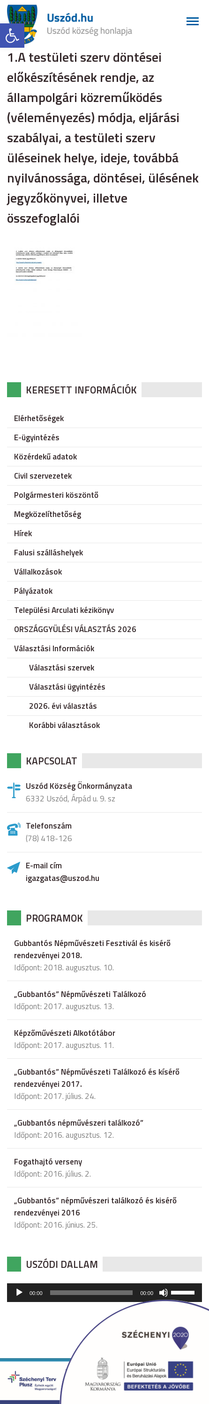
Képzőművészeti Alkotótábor (64, 1033)
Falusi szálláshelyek (48, 552)
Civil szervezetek (43, 476)
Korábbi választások (64, 725)
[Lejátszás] (19, 1292)
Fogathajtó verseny (48, 1162)
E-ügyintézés (37, 437)
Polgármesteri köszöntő (56, 495)
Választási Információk (54, 648)
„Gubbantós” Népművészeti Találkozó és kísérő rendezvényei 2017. (96, 1078)
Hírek (23, 533)
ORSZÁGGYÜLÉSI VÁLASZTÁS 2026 (75, 629)
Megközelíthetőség (47, 514)
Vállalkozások (38, 572)
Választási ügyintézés (67, 687)
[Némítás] (163, 1292)
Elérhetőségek (39, 418)
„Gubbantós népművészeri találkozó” (78, 1123)
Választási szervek (61, 668)
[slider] (91, 1292)
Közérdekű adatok (45, 457)
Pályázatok (33, 591)
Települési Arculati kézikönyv (64, 610)
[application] (104, 1292)
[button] (12, 35)
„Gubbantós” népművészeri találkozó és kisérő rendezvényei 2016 (95, 1206)
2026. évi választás (63, 706)
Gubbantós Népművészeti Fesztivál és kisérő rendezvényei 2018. (92, 949)
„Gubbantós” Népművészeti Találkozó (80, 994)
